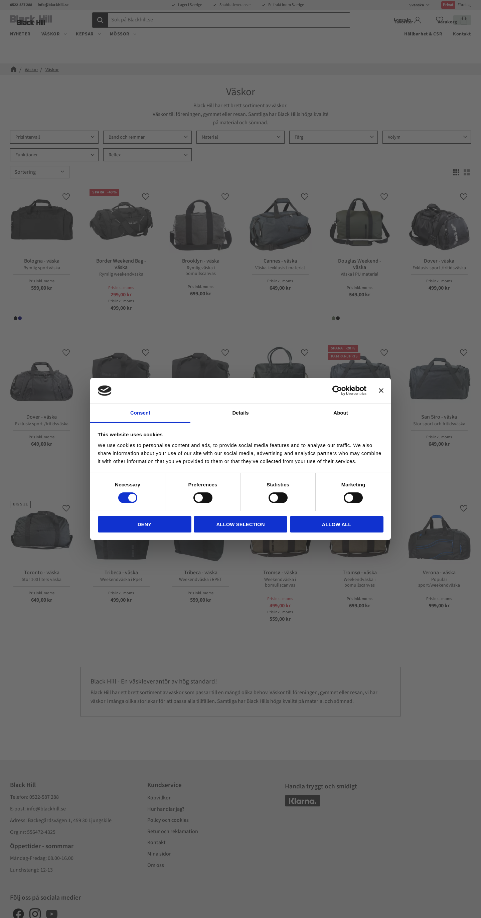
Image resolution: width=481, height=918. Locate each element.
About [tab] (340, 413)
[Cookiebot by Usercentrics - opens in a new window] (337, 391)
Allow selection (240, 524)
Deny (145, 524)
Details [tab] (240, 413)
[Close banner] (381, 390)
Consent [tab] (140, 413)
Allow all (336, 524)
